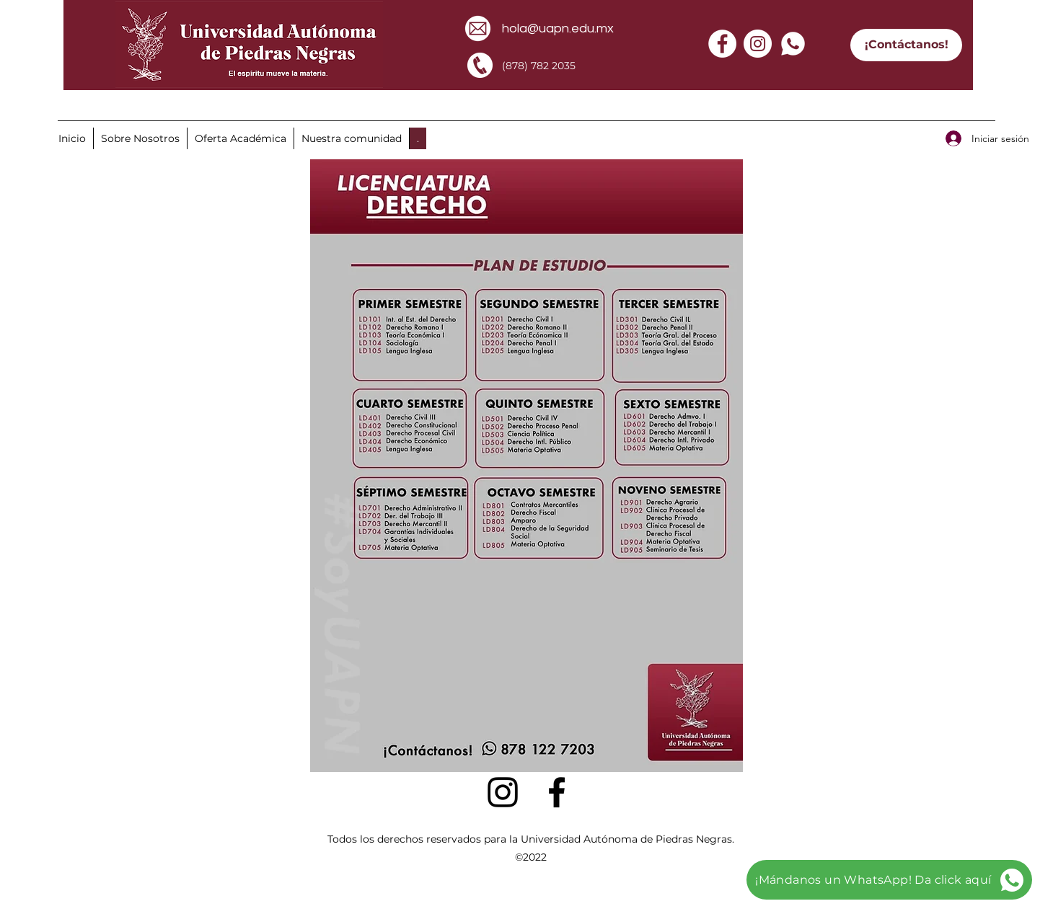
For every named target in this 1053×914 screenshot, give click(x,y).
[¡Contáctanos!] (906, 45)
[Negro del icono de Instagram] (503, 792)
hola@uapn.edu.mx (558, 28)
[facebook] (557, 792)
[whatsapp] (793, 44)
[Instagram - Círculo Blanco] (758, 44)
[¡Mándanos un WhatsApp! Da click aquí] (889, 880)
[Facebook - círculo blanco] (722, 44)
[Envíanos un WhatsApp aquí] (125, 102)
